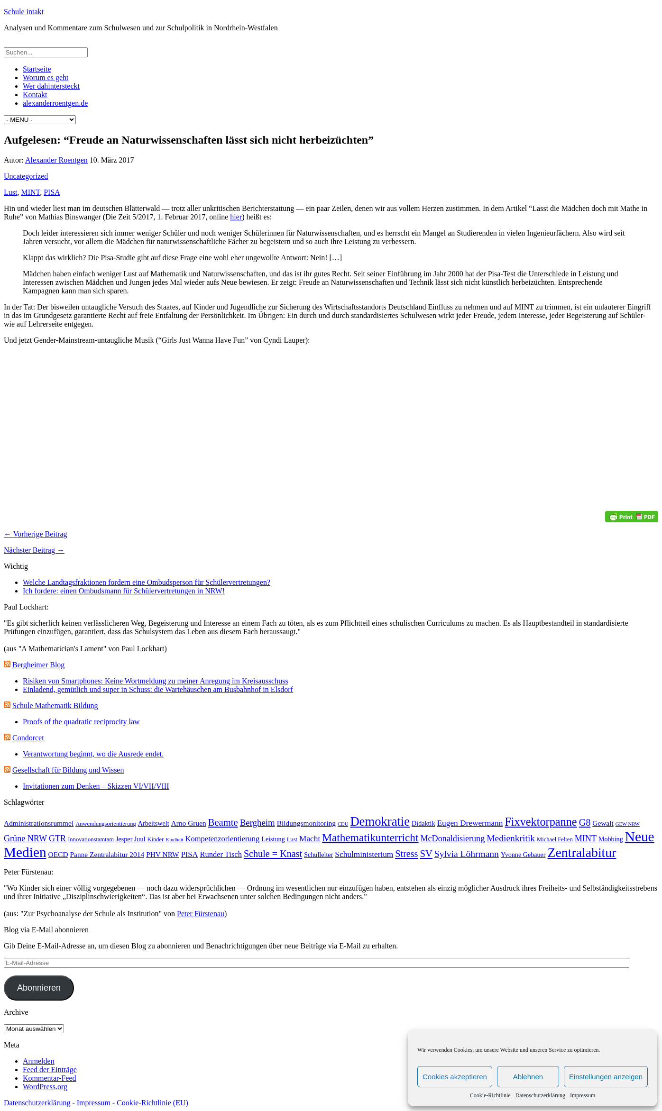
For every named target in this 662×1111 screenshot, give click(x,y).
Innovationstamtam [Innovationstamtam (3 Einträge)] (91, 839)
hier (236, 217)
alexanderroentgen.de (55, 103)
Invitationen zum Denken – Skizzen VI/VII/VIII (96, 786)
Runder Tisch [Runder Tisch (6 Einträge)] (220, 854)
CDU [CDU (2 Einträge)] (343, 824)
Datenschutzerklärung (540, 1095)
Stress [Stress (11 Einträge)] (406, 853)
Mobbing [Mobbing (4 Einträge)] (610, 839)
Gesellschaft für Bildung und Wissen (68, 770)
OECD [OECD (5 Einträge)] (58, 854)
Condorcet (28, 738)
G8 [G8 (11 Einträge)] (585, 822)
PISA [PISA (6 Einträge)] (189, 854)
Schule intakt (24, 12)
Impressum (582, 1095)
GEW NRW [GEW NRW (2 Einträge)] (628, 824)
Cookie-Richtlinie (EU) (152, 1103)
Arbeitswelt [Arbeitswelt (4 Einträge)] (153, 823)
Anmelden (39, 1061)
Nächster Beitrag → (34, 550)
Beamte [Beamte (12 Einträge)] (223, 822)
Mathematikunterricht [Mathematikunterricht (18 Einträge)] (370, 837)
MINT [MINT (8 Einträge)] (586, 838)
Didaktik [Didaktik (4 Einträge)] (423, 823)
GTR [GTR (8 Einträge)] (57, 838)
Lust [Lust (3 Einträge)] (292, 839)
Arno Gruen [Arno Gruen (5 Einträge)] (188, 823)
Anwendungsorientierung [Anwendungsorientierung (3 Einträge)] (105, 823)
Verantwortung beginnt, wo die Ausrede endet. (93, 754)
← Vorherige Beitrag (35, 534)
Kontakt (35, 95)
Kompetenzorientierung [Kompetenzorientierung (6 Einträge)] (222, 838)
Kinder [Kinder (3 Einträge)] (155, 839)
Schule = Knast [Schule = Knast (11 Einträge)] (273, 853)
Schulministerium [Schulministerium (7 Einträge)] (364, 854)
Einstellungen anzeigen (606, 1077)
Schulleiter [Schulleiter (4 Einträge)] (318, 854)
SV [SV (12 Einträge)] (426, 853)
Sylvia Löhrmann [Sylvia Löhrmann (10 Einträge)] (466, 854)
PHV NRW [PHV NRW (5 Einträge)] (162, 854)
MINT (30, 192)
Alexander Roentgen (56, 160)
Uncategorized (26, 176)
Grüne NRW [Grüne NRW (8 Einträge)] (25, 838)
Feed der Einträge (50, 1069)
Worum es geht (45, 77)
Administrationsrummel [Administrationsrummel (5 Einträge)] (39, 823)
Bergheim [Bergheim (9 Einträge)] (257, 823)
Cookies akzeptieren (455, 1077)
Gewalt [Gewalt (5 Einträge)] (603, 823)
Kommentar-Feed (49, 1078)
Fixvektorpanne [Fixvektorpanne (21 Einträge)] (541, 821)
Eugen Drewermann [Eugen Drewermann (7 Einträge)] (470, 823)
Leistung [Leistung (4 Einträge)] (273, 839)
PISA (52, 192)
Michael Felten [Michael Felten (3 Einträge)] (555, 839)
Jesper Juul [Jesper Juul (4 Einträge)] (130, 839)
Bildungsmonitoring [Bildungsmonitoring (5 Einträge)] (306, 823)
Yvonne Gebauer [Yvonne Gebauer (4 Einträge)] (523, 854)
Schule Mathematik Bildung (55, 705)
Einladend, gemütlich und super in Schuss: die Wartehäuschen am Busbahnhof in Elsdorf (158, 689)
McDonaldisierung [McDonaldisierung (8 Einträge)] (453, 838)
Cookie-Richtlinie (490, 1095)
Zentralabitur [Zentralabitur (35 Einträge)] (582, 852)
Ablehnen (528, 1077)
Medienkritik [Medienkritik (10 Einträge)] (511, 838)
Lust (10, 192)
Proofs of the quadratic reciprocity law (81, 722)
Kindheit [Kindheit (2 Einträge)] (174, 839)
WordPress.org (45, 1087)
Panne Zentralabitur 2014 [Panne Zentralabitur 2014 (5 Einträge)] (107, 854)
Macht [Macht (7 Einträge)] (309, 838)
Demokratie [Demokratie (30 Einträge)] (380, 821)
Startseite (37, 69)
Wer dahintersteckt (51, 86)
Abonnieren (39, 988)
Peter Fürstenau (200, 914)
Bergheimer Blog (38, 665)
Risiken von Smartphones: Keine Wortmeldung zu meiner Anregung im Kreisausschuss (155, 681)
